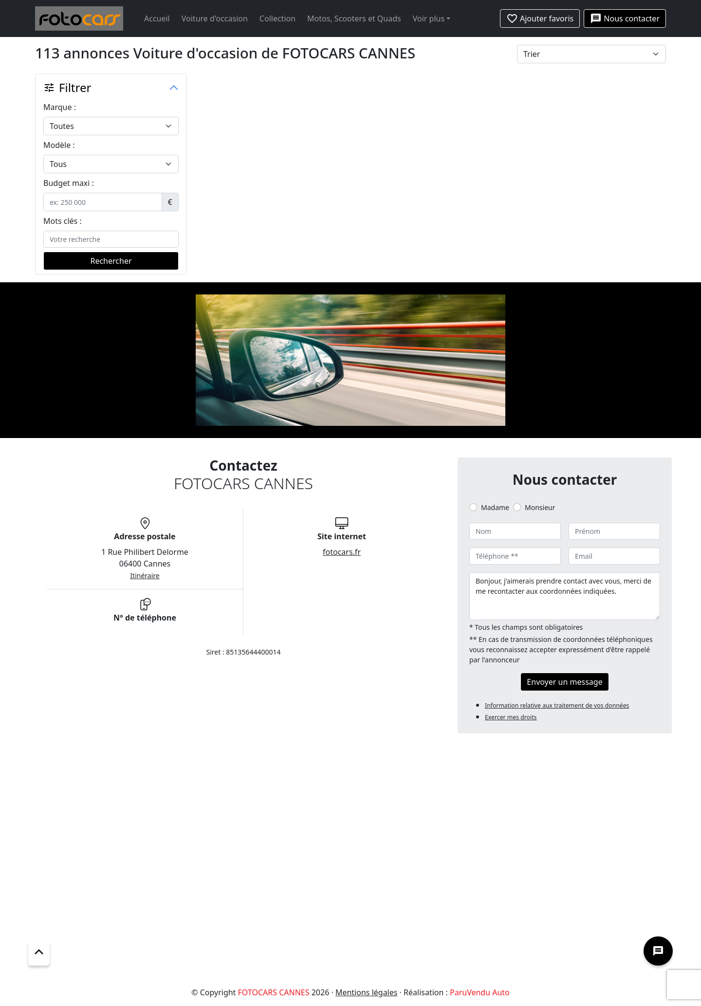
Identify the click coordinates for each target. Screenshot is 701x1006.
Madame (495, 507)
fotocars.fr (342, 552)
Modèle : (59, 145)
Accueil (157, 18)
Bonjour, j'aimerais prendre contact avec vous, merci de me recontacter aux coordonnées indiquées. (564, 596)
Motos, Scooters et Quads (354, 18)
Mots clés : (62, 221)
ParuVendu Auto (480, 992)
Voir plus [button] (428, 18)
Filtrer (67, 87)
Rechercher (110, 261)
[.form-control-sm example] (102, 202)
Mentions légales (366, 992)
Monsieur (540, 507)
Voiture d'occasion (215, 18)
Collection (277, 18)
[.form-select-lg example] (111, 126)
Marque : (59, 107)
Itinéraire (144, 575)
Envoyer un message (564, 682)
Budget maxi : (68, 183)
